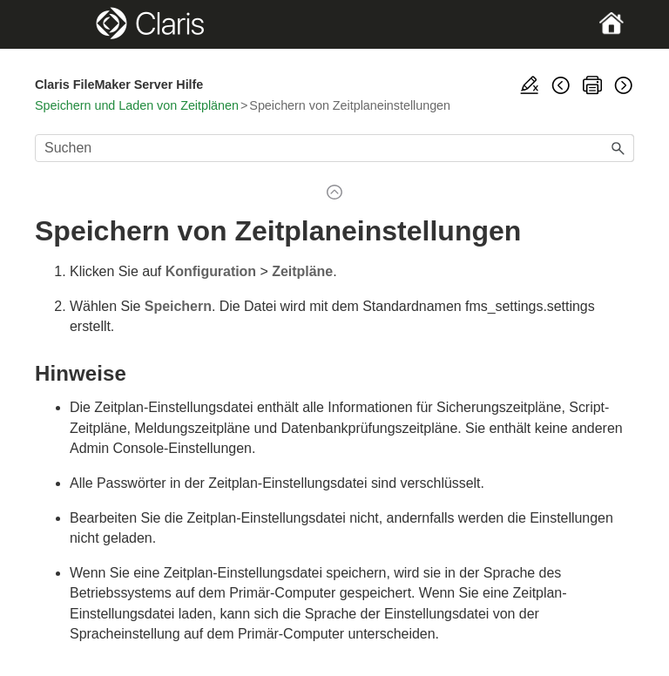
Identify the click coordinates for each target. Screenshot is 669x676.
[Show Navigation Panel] (63, 24)
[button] (618, 148)
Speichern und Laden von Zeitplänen (137, 105)
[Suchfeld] (334, 148)
